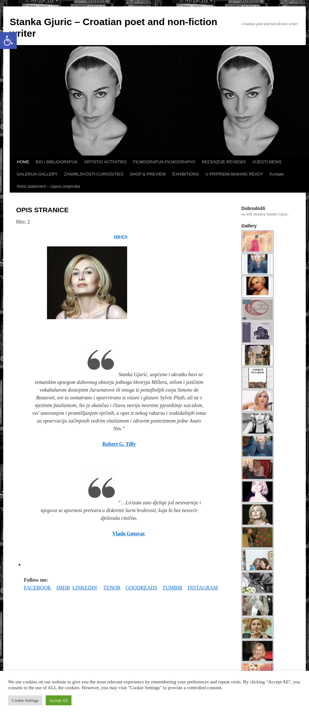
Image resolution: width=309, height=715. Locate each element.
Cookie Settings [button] (25, 700)
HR (117, 236)
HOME (23, 161)
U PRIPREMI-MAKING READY (234, 174)
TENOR (111, 587)
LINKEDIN (84, 587)
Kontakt (277, 174)
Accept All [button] (59, 700)
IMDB (63, 587)
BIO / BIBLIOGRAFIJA (57, 161)
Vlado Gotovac (128, 533)
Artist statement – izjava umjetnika (48, 186)
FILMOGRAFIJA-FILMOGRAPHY (164, 161)
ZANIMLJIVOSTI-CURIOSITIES (93, 174)
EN (124, 236)
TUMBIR (173, 587)
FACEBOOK (37, 587)
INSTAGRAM (203, 587)
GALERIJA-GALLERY (37, 174)
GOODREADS (141, 587)
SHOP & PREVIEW (148, 174)
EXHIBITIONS (186, 174)
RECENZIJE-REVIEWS (224, 161)
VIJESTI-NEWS (267, 161)
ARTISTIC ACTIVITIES (105, 161)
